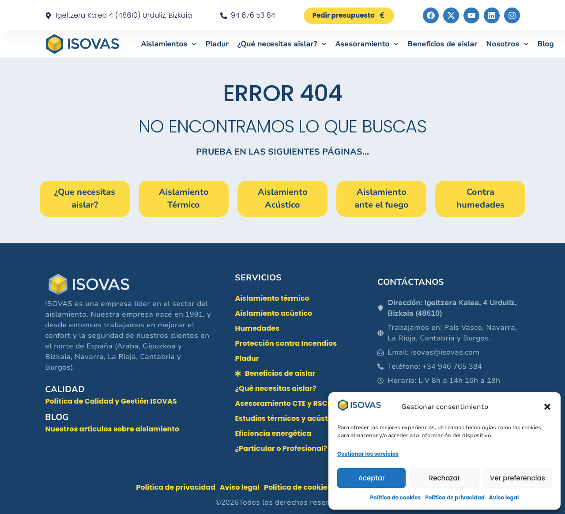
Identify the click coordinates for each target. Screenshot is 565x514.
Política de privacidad (455, 497)
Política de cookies (395, 497)
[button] (547, 406)
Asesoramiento (367, 44)
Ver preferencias (517, 478)
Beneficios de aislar (442, 44)
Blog (545, 44)
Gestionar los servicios (368, 453)
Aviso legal (504, 497)
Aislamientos (168, 44)
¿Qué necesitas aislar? (281, 44)
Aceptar (371, 478)
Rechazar (444, 478)
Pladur (217, 44)
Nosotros (507, 44)
